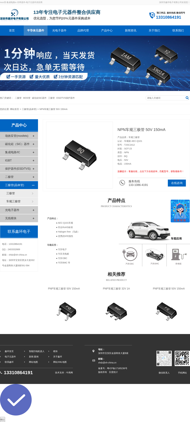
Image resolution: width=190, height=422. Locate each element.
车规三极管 (13, 201)
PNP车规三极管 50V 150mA (64, 288)
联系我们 (178, 30)
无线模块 (10, 218)
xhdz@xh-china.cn (18, 254)
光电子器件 (59, 30)
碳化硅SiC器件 (39, 98)
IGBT (8, 160)
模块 (55, 351)
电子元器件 (10, 356)
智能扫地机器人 (36, 351)
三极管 (51, 98)
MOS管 (26, 98)
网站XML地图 (60, 362)
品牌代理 (83, 30)
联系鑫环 (9, 362)
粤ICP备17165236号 (117, 368)
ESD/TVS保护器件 (65, 98)
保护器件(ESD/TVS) (18, 168)
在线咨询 (177, 183)
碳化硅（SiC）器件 (17, 144)
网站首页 (14, 109)
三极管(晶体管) (29, 109)
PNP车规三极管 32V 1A (116, 288)
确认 (2, 419)
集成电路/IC (12, 152)
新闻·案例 (33, 356)
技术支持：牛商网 (64, 372)
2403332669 (14, 249)
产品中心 (107, 30)
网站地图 (33, 362)
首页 (12, 30)
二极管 (18, 98)
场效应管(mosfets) (16, 135)
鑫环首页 (9, 351)
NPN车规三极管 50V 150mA (53, 109)
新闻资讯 (130, 30)
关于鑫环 (57, 356)
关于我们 (154, 30)
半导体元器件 (35, 30)
